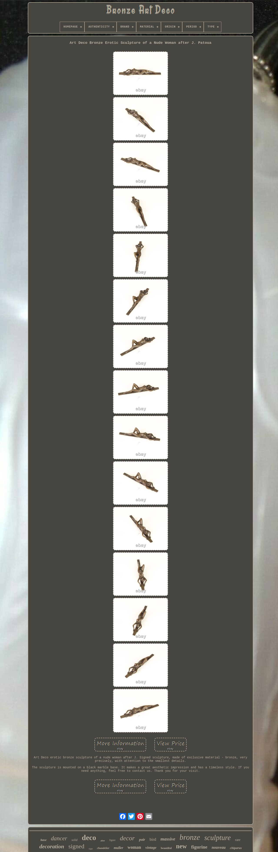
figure (112, 840)
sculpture (217, 838)
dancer (59, 838)
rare (237, 840)
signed (76, 846)
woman (134, 847)
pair (142, 839)
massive (168, 839)
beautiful (166, 848)
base (44, 840)
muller (118, 848)
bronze (190, 837)
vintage (150, 847)
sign (91, 848)
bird (152, 839)
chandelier (103, 848)
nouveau (219, 847)
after (103, 840)
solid (74, 840)
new (181, 846)
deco (89, 838)
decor (127, 838)
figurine (199, 847)
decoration (51, 846)
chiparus (236, 848)
